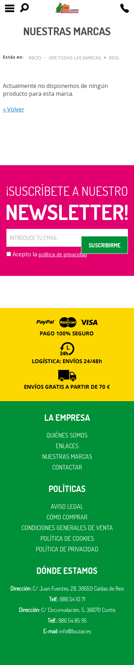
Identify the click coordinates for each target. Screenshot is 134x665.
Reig (114, 57)
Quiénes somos (67, 435)
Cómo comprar (67, 517)
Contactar (67, 467)
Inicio (35, 57)
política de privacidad (63, 254)
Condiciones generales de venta (67, 528)
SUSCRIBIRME (104, 245)
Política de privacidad (67, 549)
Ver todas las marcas (75, 57)
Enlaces (67, 446)
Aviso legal (67, 506)
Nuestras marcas (67, 456)
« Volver (13, 109)
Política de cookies (67, 538)
